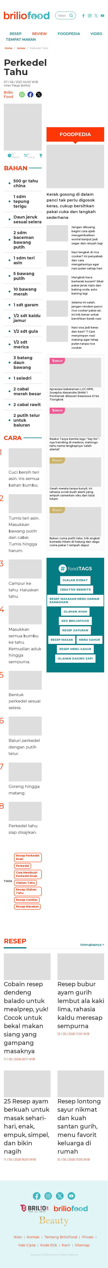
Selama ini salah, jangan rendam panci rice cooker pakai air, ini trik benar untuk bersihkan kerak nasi (86, 310)
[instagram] (89, 15)
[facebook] (83, 15)
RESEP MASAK (62, 640)
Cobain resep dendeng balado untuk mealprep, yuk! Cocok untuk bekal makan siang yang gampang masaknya (26, 1017)
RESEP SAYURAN (75, 630)
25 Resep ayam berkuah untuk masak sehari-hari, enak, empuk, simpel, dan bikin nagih (26, 1126)
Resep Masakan (27, 906)
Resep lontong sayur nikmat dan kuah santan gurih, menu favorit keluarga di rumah (79, 1126)
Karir (66, 1245)
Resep (16, 34)
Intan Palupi (12, 85)
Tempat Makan (21, 39)
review (21, 48)
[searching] (71, 15)
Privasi (88, 1237)
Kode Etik (48, 1245)
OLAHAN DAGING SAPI (75, 658)
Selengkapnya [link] (90, 944)
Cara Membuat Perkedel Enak (26, 874)
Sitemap (82, 1245)
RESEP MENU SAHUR (75, 649)
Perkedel (22, 866)
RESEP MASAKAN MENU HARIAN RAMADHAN (74, 600)
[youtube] (102, 15)
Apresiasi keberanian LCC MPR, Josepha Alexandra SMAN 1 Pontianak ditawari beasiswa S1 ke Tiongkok (74, 394)
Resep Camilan (27, 899)
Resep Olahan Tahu (26, 891)
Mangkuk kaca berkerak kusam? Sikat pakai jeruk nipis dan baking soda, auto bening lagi (87, 285)
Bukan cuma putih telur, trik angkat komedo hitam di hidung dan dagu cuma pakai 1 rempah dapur (75, 542)
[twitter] (96, 15)
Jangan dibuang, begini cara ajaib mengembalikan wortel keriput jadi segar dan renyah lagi (87, 235)
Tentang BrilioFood (60, 1237)
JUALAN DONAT (75, 580)
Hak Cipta (27, 1245)
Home (8, 48)
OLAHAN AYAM (75, 611)
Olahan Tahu (25, 883)
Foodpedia (69, 34)
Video (96, 34)
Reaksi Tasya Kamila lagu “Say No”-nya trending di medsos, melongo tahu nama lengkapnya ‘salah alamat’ (75, 444)
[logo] (26, 15)
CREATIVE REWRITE (75, 589)
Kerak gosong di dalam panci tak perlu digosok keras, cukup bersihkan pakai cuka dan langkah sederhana (71, 206)
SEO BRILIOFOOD (75, 621)
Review (39, 34)
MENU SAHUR (89, 640)
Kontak (33, 1237)
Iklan (18, 1237)
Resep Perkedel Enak (27, 857)
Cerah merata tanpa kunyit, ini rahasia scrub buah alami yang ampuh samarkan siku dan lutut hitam (72, 494)
